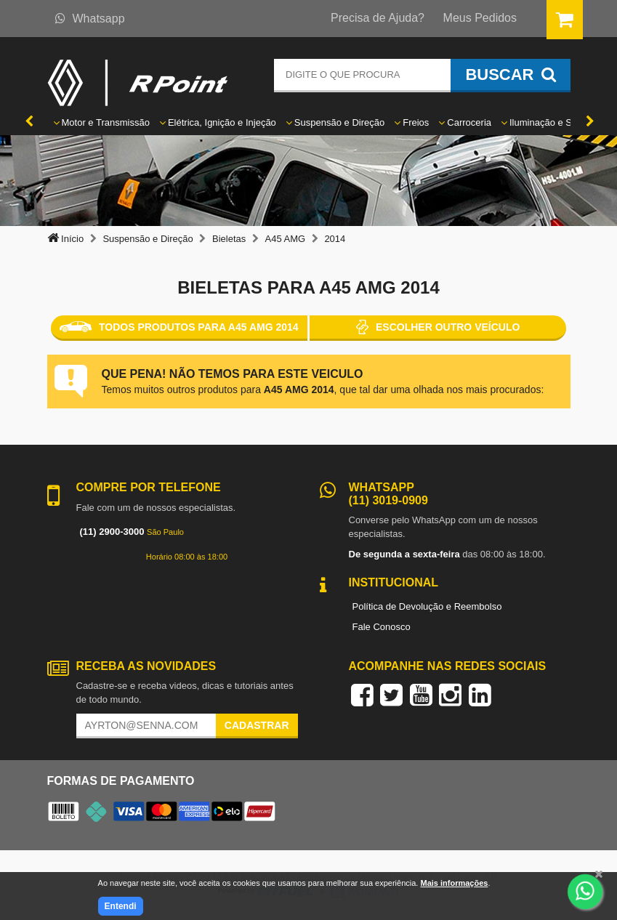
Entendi (121, 906)
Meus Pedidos (480, 18)
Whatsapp (90, 18)
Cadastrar (257, 725)
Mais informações (454, 883)
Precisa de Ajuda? (377, 18)
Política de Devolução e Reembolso (427, 606)
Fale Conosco (381, 626)
